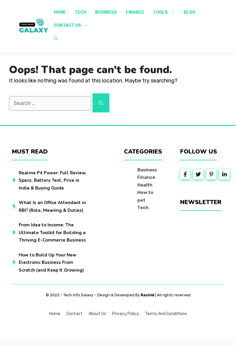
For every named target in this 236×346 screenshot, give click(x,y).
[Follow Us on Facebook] (185, 174)
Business (106, 12)
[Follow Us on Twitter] (198, 174)
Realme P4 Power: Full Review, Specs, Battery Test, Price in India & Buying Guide (52, 180)
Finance (135, 12)
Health (144, 185)
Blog (189, 12)
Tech (80, 12)
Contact (74, 313)
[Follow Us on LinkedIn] (224, 174)
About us (97, 313)
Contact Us (73, 25)
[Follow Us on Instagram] (211, 174)
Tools (166, 12)
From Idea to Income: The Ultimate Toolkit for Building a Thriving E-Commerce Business (52, 232)
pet (141, 200)
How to (145, 192)
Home (60, 12)
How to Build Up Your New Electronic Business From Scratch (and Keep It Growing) (51, 262)
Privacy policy (125, 313)
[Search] (100, 102)
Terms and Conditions (166, 313)
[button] (55, 38)
